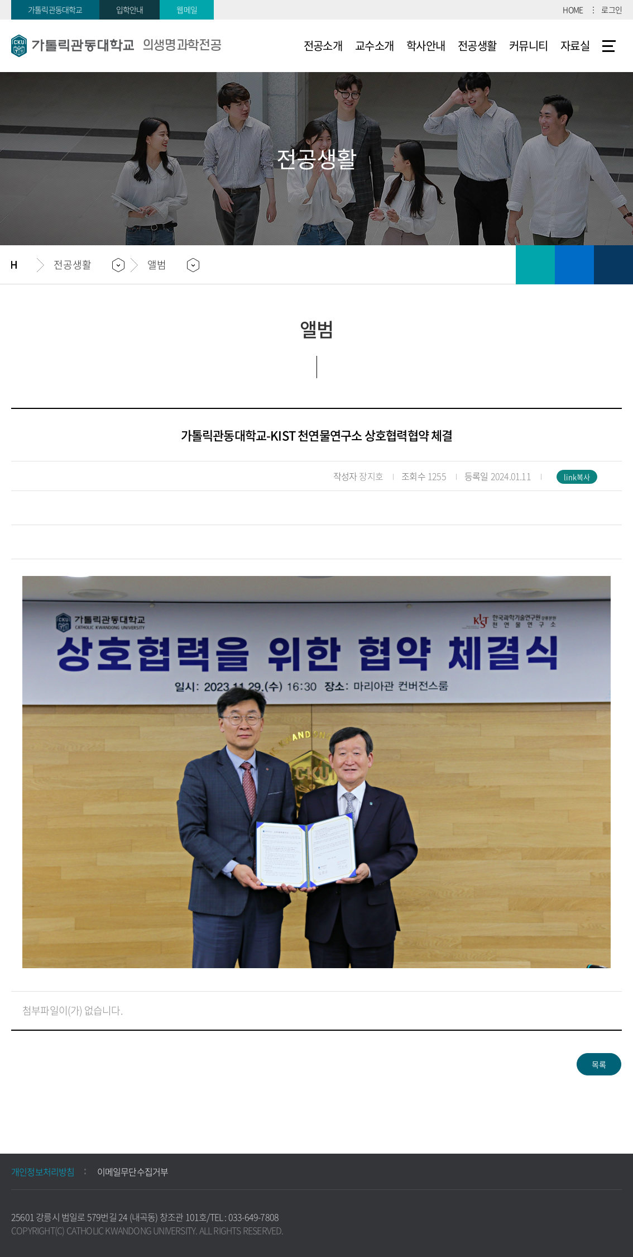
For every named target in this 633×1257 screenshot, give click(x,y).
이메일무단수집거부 (133, 1171)
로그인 (611, 9)
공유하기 (613, 264)
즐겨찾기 (574, 264)
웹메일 (186, 9)
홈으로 (24, 264)
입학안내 (129, 9)
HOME (573, 9)
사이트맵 (609, 46)
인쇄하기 (535, 264)
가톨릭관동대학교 (55, 9)
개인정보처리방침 (43, 1171)
